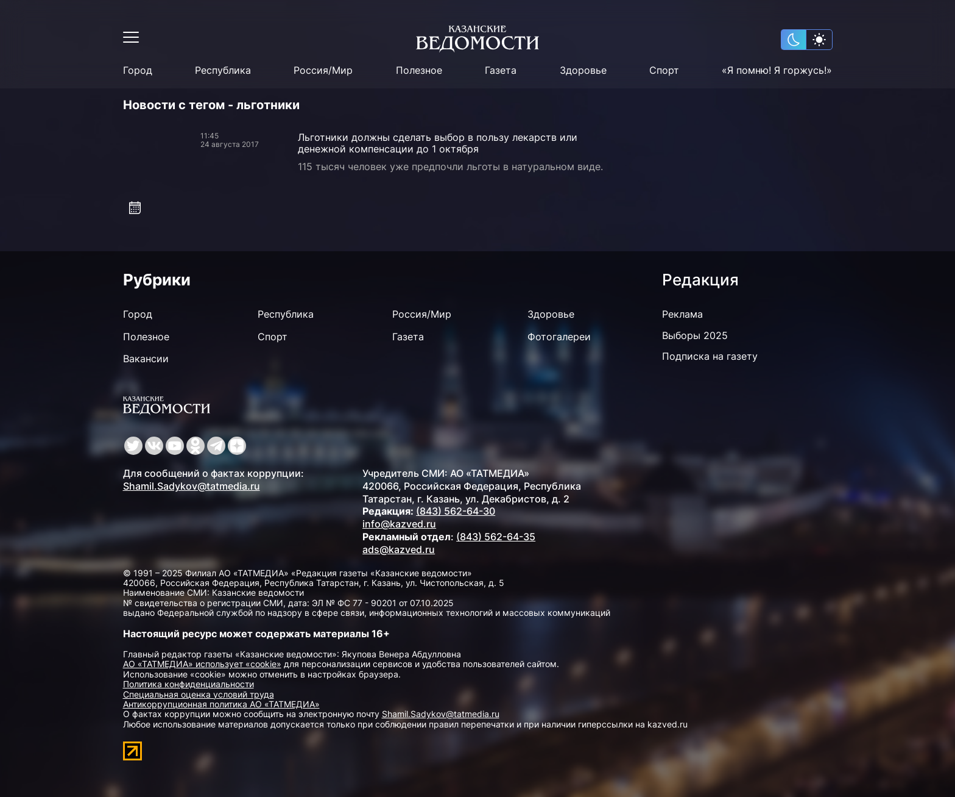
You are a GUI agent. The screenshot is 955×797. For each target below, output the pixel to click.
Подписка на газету (710, 356)
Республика (223, 70)
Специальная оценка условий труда (198, 694)
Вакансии (146, 358)
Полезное (419, 70)
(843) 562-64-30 (455, 511)
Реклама (682, 314)
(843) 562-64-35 (495, 537)
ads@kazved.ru (398, 549)
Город (137, 70)
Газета (500, 70)
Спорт (664, 70)
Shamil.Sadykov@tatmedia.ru (191, 486)
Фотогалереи (559, 337)
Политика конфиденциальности (188, 684)
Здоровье (583, 70)
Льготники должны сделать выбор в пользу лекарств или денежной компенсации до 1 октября (437, 143)
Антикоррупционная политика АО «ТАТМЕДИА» (221, 704)
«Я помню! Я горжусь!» (777, 70)
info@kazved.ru (399, 524)
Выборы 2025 (695, 335)
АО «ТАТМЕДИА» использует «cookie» (202, 664)
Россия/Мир (323, 70)
